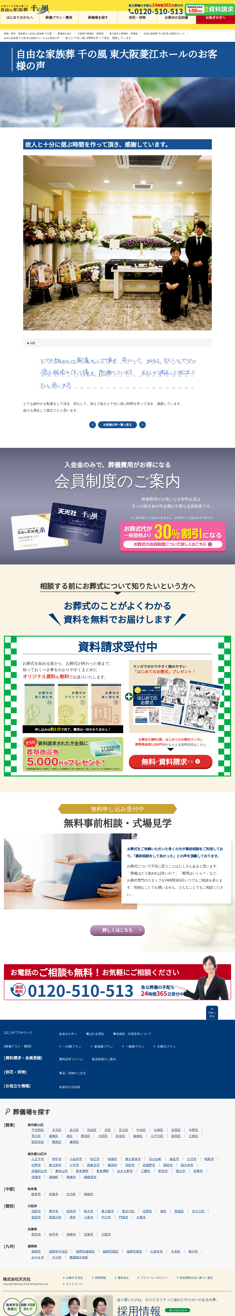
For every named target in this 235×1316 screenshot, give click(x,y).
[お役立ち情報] (17, 1091)
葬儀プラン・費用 (58, 23)
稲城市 (124, 1151)
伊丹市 (65, 1210)
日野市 (48, 1157)
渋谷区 (103, 1127)
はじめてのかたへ (19, 23)
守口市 (118, 1199)
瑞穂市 (100, 1181)
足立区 (135, 1127)
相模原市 (102, 1169)
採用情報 (103, 1248)
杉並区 (132, 1133)
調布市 (180, 1157)
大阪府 (32, 1193)
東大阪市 (119, 1192)
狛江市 (106, 1151)
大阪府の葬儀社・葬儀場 (103, 34)
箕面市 (48, 1199)
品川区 (86, 1127)
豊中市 (65, 1192)
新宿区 (188, 1133)
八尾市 (100, 1199)
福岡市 (48, 1222)
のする (167, 765)
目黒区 (188, 1127)
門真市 (135, 1199)
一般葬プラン (135, 1056)
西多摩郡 (94, 1163)
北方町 (83, 1181)
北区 (119, 1127)
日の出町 (167, 1151)
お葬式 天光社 (76, 1248)
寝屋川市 (67, 1199)
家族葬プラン (103, 1056)
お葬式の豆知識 (176, 23)
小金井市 (87, 1151)
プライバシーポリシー (162, 1248)
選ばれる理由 (103, 1045)
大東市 (153, 1199)
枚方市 (100, 1192)
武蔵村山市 (51, 1163)
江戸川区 (168, 1133)
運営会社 (128, 1248)
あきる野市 (137, 1163)
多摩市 (210, 1163)
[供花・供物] (15, 1080)
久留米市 (168, 1222)
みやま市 (49, 1228)
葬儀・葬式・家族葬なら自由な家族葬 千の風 (32, 34)
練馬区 (86, 1139)
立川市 (203, 1151)
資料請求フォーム (75, 1068)
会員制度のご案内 (113, 1068)
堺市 (84, 1199)
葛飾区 (65, 1133)
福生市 (186, 1151)
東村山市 (73, 1163)
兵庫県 (32, 1210)
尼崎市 (83, 1210)
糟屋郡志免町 (90, 1228)
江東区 (205, 1133)
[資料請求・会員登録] (23, 1068)
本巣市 (65, 1181)
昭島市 (221, 1151)
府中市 (68, 1151)
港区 (81, 1133)
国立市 (192, 1163)
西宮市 (48, 1210)
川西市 (118, 1210)
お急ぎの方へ (216, 23)
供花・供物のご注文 (77, 1079)
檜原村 (124, 1157)
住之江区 (210, 1192)
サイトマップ (75, 1254)
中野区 (205, 1127)
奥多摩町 (114, 1163)
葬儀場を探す (98, 23)
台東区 (170, 1127)
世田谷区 (49, 1139)
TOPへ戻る (212, 1027)
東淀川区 (140, 1192)
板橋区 (149, 1133)
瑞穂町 (65, 1169)
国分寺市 (199, 1157)
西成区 (191, 1192)
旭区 (175, 1192)
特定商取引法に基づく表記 (208, 1248)
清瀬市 (48, 1169)
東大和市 (67, 1157)
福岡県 (32, 1222)
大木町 (187, 1222)
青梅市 (83, 1169)
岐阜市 (48, 1181)
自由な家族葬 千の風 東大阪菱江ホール (187, 34)
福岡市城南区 (97, 1222)
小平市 (86, 1157)
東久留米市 (145, 1151)
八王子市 (49, 1151)
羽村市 (141, 1157)
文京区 (68, 1127)
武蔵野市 (160, 1157)
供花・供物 (137, 23)
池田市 (48, 1192)
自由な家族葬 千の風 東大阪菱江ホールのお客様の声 (36, 38)
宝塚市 (100, 1210)
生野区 (159, 1192)
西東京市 (105, 1157)
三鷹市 (157, 1163)
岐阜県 (32, 1181)
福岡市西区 (122, 1222)
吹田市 (83, 1192)
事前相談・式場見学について (146, 1045)
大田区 (114, 1133)
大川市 (68, 1228)
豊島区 (68, 1139)
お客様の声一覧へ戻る (117, 427)
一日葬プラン (72, 1056)
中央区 (153, 1127)
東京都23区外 (32, 1153)
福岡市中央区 (70, 1222)
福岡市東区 (146, 1222)
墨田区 (97, 1133)
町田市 (175, 1163)
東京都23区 (32, 1129)
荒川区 (48, 1133)
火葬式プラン (166, 1056)
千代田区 (49, 1127)
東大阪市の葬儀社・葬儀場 (140, 34)
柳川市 (205, 1222)
